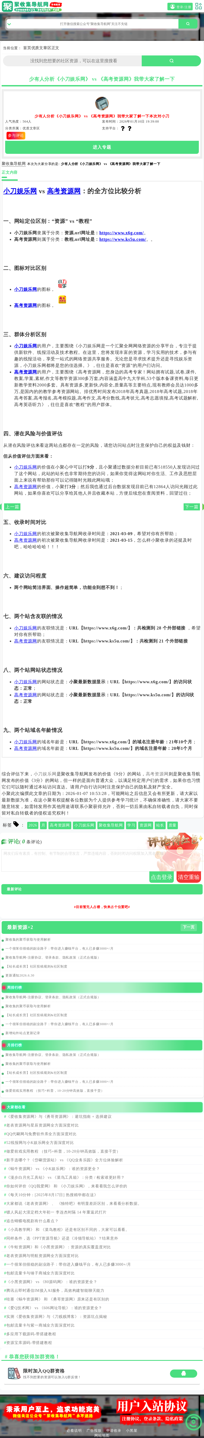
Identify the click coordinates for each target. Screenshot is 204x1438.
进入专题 (102, 147)
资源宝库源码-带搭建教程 (29, 1343)
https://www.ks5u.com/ (122, 239)
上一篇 (12, 506)
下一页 (189, 927)
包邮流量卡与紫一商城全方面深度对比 (40, 1325)
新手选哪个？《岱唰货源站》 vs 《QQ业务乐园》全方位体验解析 (64, 1160)
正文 (55, 48)
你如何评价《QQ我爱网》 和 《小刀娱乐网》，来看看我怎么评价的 (66, 1186)
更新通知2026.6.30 (19, 975)
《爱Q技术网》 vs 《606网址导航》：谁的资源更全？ (54, 1308)
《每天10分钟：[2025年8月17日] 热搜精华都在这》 (52, 1195)
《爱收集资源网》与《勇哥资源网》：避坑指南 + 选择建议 (59, 1117)
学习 (131, 825)
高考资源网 (64, 191)
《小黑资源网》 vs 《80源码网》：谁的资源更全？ (51, 1282)
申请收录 (113, 1430)
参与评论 (16, 135)
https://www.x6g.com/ (121, 232)
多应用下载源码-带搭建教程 (31, 1334)
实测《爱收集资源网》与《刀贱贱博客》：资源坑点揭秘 (56, 1317)
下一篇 (192, 506)
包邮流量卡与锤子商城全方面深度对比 (40, 1273)
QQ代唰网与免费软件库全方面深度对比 (41, 1134)
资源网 (146, 825)
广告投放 (93, 1430)
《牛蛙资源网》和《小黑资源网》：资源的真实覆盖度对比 (58, 1247)
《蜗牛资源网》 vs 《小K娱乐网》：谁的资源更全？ (53, 1169)
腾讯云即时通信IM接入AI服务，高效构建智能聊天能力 (55, 1291)
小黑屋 (131, 1430)
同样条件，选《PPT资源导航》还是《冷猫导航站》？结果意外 (62, 1238)
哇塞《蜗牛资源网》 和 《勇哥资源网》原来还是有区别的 (57, 1299)
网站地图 (101, 1435)
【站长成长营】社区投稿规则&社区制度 (36, 966)
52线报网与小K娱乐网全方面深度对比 (40, 1143)
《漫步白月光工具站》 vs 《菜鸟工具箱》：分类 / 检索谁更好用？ (65, 1177)
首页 (27, 48)
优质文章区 (41, 48)
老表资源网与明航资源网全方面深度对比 (42, 1256)
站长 (160, 825)
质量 (173, 825)
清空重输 (189, 877)
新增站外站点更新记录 (22, 1033)
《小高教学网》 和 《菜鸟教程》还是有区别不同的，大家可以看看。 (67, 1230)
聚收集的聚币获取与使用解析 (28, 939)
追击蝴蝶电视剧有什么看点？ (32, 1221)
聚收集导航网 (111, 825)
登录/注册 (180, 6)
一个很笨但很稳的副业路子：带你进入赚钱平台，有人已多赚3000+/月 (59, 948)
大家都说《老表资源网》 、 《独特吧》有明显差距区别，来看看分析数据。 (73, 1204)
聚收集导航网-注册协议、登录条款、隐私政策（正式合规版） (53, 957)
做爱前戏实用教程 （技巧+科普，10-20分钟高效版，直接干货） (54, 1091)
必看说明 (74, 1430)
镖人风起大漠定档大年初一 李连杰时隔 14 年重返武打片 (56, 1212)
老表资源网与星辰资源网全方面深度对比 (42, 1125)
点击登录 (161, 877)
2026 (33, 825)
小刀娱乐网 (20, 191)
